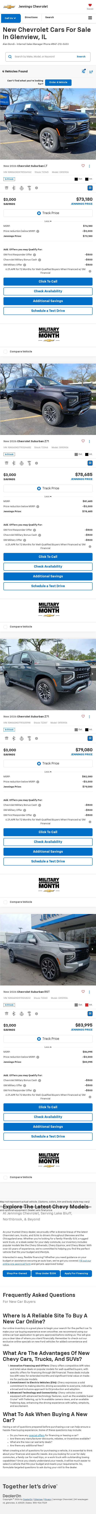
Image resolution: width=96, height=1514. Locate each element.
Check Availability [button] (48, 291)
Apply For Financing (76, 1273)
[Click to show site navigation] (90, 18)
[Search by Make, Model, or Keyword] (44, 56)
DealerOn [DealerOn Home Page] (27, 1499)
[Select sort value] (90, 72)
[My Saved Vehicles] (90, 7)
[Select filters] (83, 71)
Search (81, 57)
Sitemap (38, 1499)
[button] (92, 124)
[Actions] (89, 166)
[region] (48, 249)
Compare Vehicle (21, 351)
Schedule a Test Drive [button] (48, 311)
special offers (37, 1435)
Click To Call (48, 281)
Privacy (47, 1499)
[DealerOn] (12, 1496)
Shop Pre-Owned (17, 1273)
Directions (31, 17)
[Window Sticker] (90, 188)
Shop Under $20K (45, 1273)
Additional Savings (48, 301)
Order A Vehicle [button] (58, 82)
